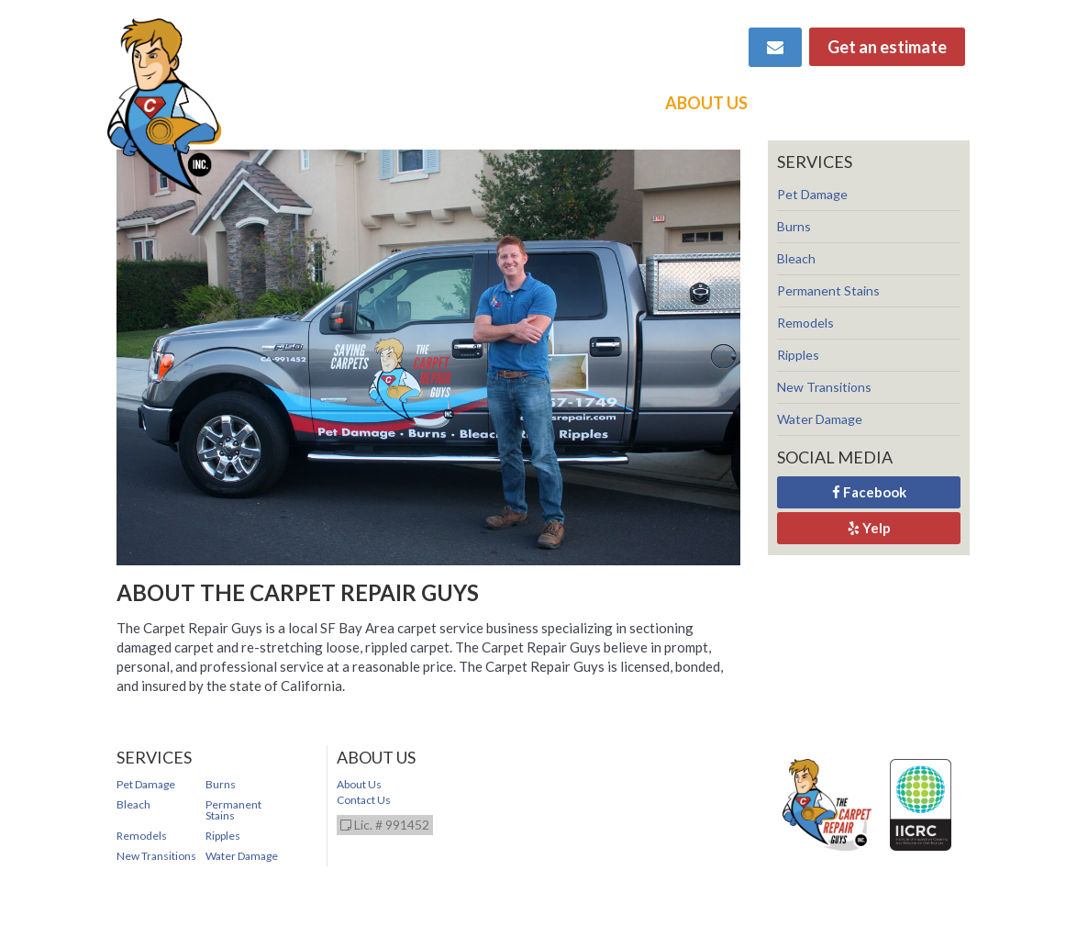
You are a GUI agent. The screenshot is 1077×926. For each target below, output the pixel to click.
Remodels (805, 322)
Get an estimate (887, 47)
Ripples (798, 355)
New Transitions (824, 387)
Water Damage (819, 419)
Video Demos (586, 103)
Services (470, 103)
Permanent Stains (828, 290)
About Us (706, 103)
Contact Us (364, 800)
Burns (794, 226)
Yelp (869, 527)
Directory (917, 103)
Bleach (796, 258)
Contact (809, 103)
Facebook (869, 492)
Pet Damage (812, 194)
